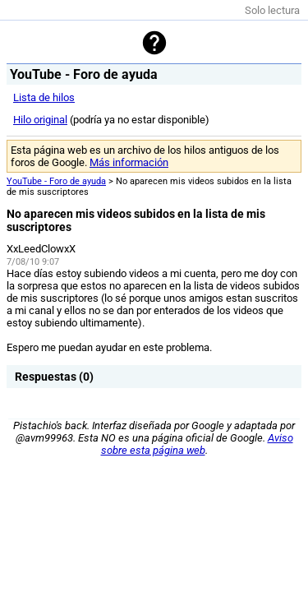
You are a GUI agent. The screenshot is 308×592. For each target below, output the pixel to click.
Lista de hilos (44, 97)
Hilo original (40, 119)
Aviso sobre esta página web (197, 444)
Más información (129, 162)
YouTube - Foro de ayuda (56, 181)
